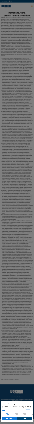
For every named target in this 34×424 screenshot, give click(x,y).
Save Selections (9, 418)
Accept (24, 418)
